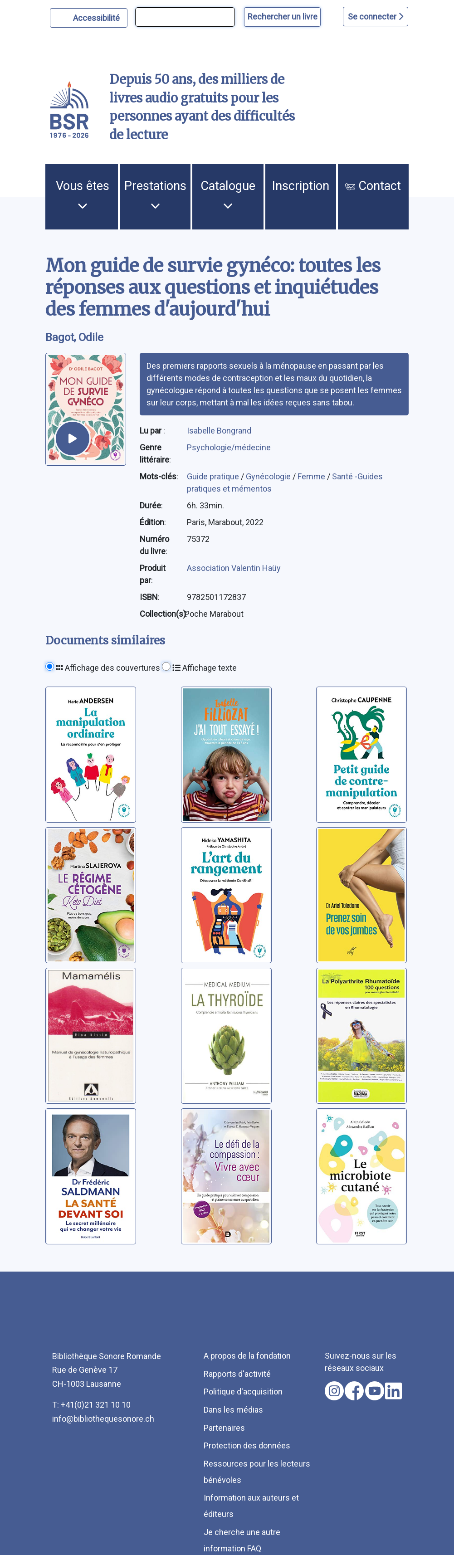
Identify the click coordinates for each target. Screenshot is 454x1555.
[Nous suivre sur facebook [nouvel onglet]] (354, 1390)
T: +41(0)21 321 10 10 (91, 1404)
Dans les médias (233, 1409)
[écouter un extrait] (72, 438)
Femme (312, 476)
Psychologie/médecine (229, 447)
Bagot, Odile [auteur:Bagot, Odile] (74, 337)
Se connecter (375, 16)
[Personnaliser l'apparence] (88, 18)
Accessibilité (97, 17)
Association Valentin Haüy (234, 568)
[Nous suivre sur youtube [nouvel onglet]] (374, 1390)
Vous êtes (82, 194)
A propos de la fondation (247, 1355)
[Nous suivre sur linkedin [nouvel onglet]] (393, 1390)
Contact (373, 186)
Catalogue (227, 194)
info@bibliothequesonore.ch (103, 1418)
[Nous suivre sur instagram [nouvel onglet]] (334, 1390)
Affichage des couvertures (108, 668)
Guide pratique (214, 476)
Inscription (300, 186)
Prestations (155, 194)
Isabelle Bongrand (219, 430)
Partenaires (224, 1428)
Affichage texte (204, 668)
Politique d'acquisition (243, 1391)
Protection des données (247, 1445)
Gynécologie (269, 476)
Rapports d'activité (237, 1374)
